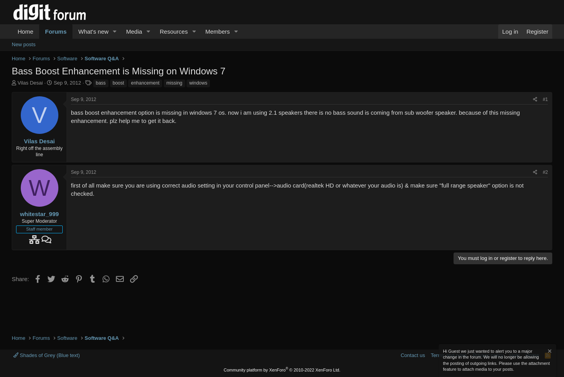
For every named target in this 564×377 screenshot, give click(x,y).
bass (101, 83)
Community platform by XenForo (282, 370)
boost (118, 83)
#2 (545, 172)
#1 (545, 99)
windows (198, 83)
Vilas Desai (30, 83)
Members (217, 31)
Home (25, 31)
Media (134, 31)
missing (174, 83)
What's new (93, 31)
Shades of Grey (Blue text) (46, 355)
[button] (114, 31)
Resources (174, 31)
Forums (56, 31)
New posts (24, 44)
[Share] (535, 99)
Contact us (413, 355)
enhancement (145, 83)
